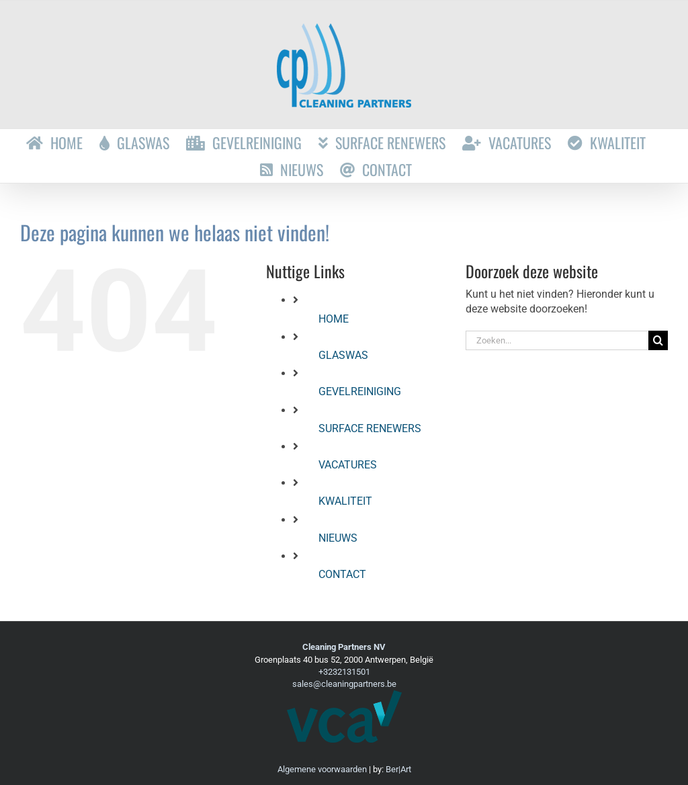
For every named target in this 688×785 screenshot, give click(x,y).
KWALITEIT (345, 501)
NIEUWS (337, 538)
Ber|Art (398, 769)
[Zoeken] (658, 340)
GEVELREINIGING (359, 391)
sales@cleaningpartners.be (344, 684)
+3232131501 (344, 672)
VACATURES (347, 464)
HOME (333, 319)
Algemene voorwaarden (322, 769)
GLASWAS (343, 355)
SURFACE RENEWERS (369, 428)
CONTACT (342, 574)
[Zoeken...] (557, 340)
